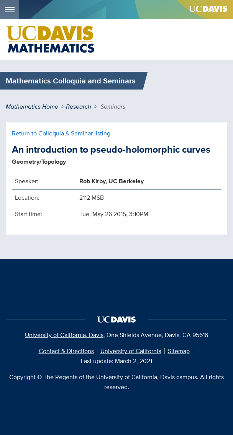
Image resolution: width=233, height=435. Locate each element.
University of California (130, 351)
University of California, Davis (64, 335)
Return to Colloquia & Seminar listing (61, 133)
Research (78, 106)
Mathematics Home (32, 106)
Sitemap (179, 351)
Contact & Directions (66, 351)
